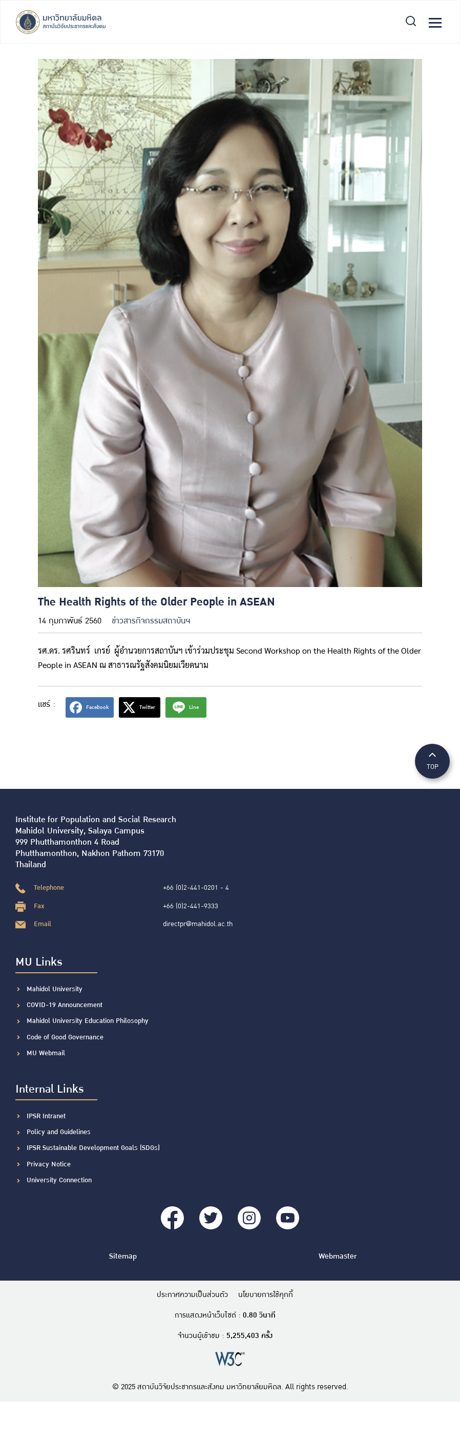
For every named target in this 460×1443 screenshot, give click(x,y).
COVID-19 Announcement (65, 1005)
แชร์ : (46, 704)
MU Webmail (46, 1053)
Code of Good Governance (65, 1037)
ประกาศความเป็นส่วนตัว (192, 1295)
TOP (432, 760)
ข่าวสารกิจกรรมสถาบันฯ (151, 621)
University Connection (59, 1180)
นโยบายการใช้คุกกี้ (265, 1295)
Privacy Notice (49, 1164)
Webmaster (338, 1256)
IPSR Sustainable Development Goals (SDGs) (93, 1148)
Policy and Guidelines (59, 1132)
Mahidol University (54, 989)
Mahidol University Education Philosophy (88, 1021)
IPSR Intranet (46, 1116)
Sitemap (123, 1256)
